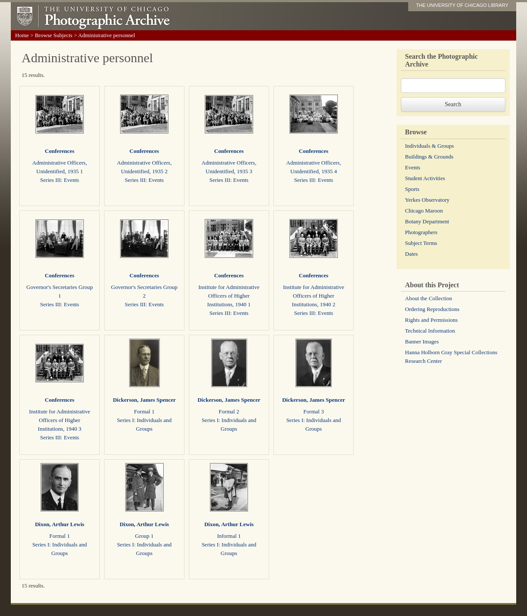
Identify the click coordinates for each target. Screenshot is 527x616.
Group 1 (144, 536)
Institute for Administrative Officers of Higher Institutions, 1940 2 (313, 296)
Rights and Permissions (431, 320)
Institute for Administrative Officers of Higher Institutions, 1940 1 (229, 296)
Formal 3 (313, 411)
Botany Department (427, 221)
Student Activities (425, 178)
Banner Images (422, 341)
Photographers (421, 232)
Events (412, 167)
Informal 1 (229, 536)
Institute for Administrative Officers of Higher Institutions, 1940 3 (59, 420)
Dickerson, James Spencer (144, 400)
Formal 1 (144, 411)
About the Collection (428, 298)
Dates (411, 254)
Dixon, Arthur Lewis (59, 524)
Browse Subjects (54, 35)
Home (22, 35)
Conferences (59, 151)
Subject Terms (421, 243)
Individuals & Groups (429, 146)
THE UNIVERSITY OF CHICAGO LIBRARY (462, 5)
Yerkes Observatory (427, 200)
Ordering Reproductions (432, 309)
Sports (412, 189)
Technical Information (430, 330)
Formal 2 (229, 411)
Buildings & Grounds (429, 156)
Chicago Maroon (424, 210)
